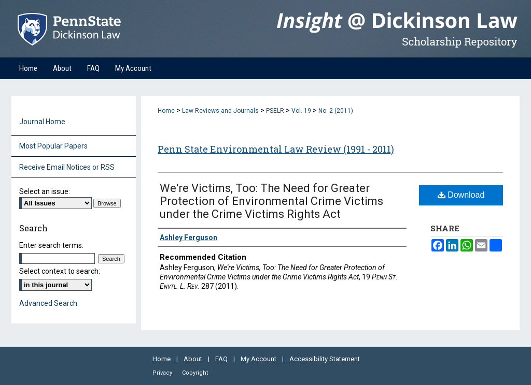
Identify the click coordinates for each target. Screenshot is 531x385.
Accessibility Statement (324, 359)
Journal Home (42, 121)
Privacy (163, 372)
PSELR (275, 110)
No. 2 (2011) (335, 110)
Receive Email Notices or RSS (67, 167)
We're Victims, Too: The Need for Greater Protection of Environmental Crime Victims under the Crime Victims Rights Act (271, 201)
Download (461, 194)
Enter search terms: (51, 245)
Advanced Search (48, 303)
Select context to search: (59, 271)
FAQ (222, 359)
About (194, 359)
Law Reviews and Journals (220, 110)
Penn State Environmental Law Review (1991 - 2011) (276, 149)
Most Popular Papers (53, 146)
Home (166, 110)
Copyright (195, 372)
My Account (259, 359)
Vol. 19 (301, 110)
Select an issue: (44, 191)
